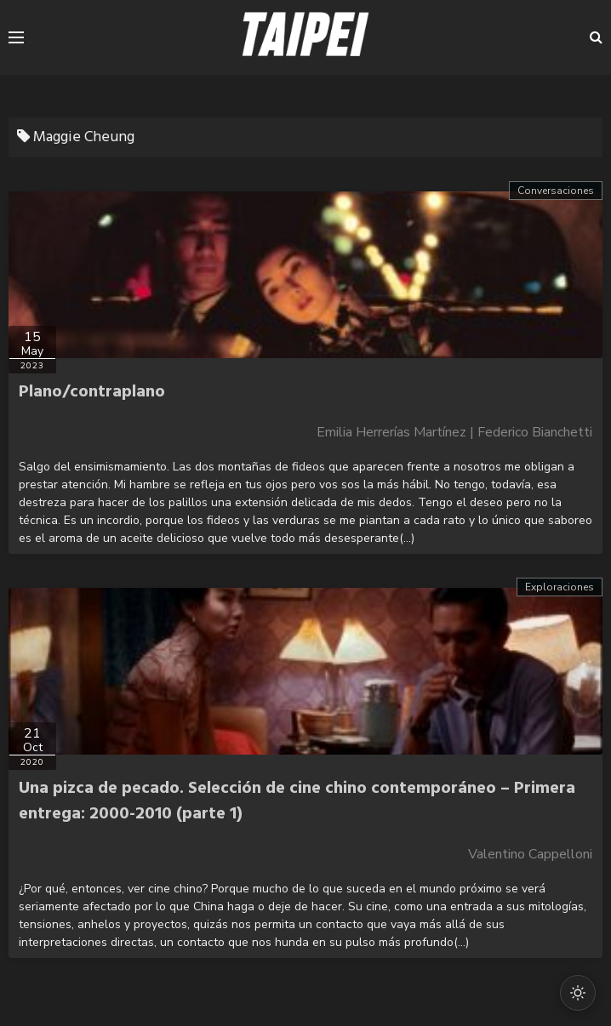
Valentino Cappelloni (530, 854)
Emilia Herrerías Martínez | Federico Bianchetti (454, 432)
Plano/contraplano (92, 392)
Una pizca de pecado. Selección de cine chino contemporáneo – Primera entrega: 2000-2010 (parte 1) (297, 801)
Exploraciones (559, 587)
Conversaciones (555, 190)
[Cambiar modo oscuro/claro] (578, 993)
